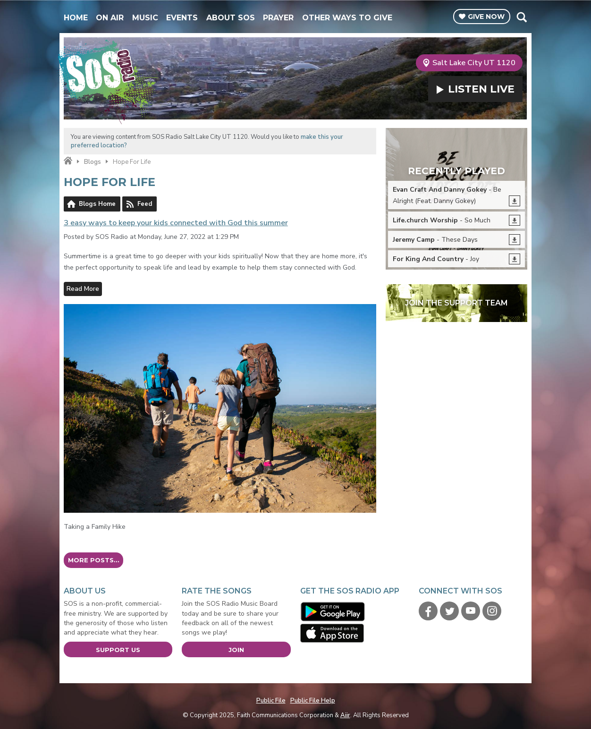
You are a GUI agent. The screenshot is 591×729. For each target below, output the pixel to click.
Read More (83, 288)
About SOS (230, 17)
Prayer (278, 17)
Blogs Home (97, 204)
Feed (144, 204)
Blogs (92, 162)
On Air (110, 17)
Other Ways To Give (347, 17)
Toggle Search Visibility (521, 17)
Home (76, 17)
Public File (271, 700)
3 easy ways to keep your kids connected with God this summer (176, 223)
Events (182, 17)
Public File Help (312, 700)
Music (145, 17)
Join (236, 649)
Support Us (118, 649)
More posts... (93, 560)
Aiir (345, 715)
